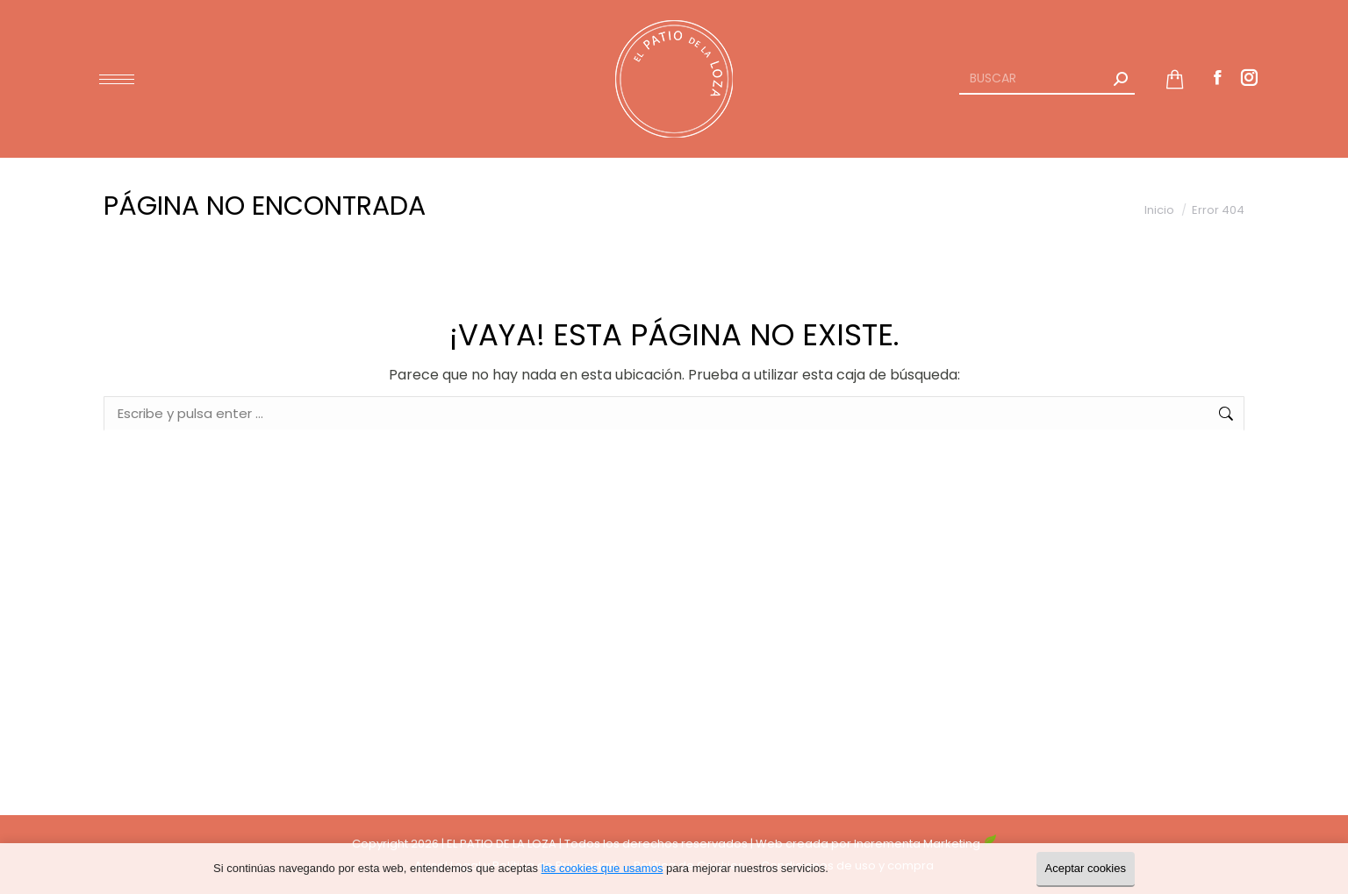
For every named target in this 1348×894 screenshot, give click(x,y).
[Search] (1047, 79)
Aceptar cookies (1086, 868)
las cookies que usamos (602, 868)
